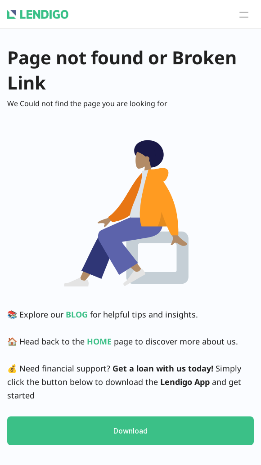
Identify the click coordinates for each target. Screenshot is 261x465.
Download (130, 430)
